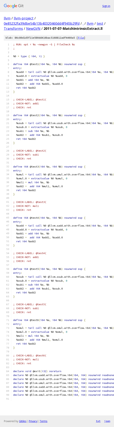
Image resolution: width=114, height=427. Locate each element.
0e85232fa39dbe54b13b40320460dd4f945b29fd (42, 23)
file (81, 37)
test (100, 23)
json (107, 421)
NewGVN (33, 28)
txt (98, 421)
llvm (7, 18)
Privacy (33, 421)
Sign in (106, 6)
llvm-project (23, 18)
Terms (43, 421)
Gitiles (22, 421)
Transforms (13, 28)
